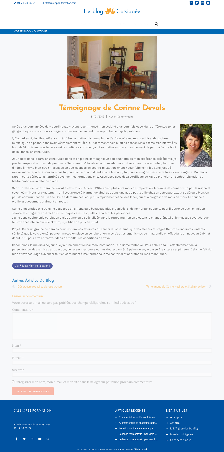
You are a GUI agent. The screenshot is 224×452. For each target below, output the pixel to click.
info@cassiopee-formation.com (32, 424)
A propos (141, 24)
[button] (156, 24)
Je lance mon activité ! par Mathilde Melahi (142, 439)
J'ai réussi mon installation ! (32, 266)
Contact (121, 24)
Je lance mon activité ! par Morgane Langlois (144, 433)
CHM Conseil (140, 449)
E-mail (18, 358)
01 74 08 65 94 (22, 428)
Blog (69, 24)
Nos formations (94, 24)
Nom (16, 346)
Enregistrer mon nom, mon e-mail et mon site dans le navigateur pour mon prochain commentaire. (84, 382)
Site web (18, 370)
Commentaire (23, 310)
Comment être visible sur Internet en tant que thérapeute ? (151, 417)
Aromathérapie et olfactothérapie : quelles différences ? (149, 422)
